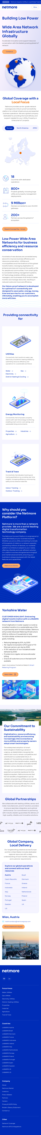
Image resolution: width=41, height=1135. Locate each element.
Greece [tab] (24, 883)
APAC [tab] (35, 128)
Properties (11, 431)
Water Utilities (7, 992)
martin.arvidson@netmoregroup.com (17, 921)
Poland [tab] (24, 896)
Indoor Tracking (13, 488)
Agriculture (11, 434)
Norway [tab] (8, 896)
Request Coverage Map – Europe (14, 229)
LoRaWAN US (6, 1072)
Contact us (9, 51)
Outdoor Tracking (14, 491)
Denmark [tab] (25, 879)
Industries (26, 431)
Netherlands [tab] (26, 892)
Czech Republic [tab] (11, 879)
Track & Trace (6, 1015)
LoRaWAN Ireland (8, 1043)
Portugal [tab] (8, 900)
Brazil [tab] (24, 875)
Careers (4, 1101)
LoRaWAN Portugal (8, 1059)
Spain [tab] (24, 900)
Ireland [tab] (24, 888)
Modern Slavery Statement (11, 1107)
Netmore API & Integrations (11, 1126)
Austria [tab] (8, 875)
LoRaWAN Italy (7, 1047)
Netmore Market (8, 1088)
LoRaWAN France (8, 1037)
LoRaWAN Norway (8, 1053)
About (4, 1085)
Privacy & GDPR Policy (9, 1104)
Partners (5, 1098)
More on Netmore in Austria (13, 927)
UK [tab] (23, 904)
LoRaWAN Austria (8, 1027)
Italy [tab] (6, 892)
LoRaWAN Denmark (8, 1034)
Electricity (11, 374)
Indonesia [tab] (8, 888)
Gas (23, 371)
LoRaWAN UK (6, 1069)
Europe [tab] (9, 128)
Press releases (7, 1095)
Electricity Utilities (8, 999)
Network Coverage (8, 1123)
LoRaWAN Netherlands (10, 1050)
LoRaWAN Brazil (7, 1031)
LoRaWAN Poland (8, 1056)
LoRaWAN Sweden (8, 1066)
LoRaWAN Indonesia (9, 1040)
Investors (5, 1091)
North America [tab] (22, 128)
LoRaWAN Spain (7, 1063)
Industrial (5, 1008)
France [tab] (7, 883)
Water (9, 371)
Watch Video (10, 674)
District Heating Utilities (10, 1002)
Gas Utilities (6, 995)
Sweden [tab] (8, 904)
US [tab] (6, 908)
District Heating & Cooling (17, 377)
